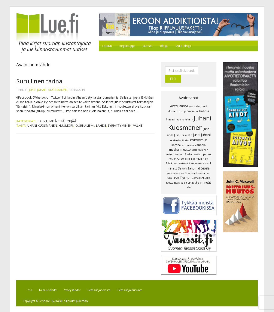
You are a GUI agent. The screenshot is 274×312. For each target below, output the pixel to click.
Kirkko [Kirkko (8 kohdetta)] (185, 132)
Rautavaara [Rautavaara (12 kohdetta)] (196, 155)
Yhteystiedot (73, 282)
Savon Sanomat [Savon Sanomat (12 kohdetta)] (189, 161)
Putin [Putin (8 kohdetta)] (199, 151)
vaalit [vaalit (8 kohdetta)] (184, 175)
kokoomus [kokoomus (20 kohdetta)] (198, 132)
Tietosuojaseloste (99, 282)
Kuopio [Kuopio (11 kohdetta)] (201, 137)
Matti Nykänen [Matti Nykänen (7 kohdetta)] (200, 142)
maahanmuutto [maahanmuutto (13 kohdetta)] (180, 142)
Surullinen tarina (39, 81)
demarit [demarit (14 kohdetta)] (201, 98)
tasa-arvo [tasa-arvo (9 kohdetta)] (173, 170)
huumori (66, 126)
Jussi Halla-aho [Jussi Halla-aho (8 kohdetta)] (183, 127)
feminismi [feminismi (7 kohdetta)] (192, 103)
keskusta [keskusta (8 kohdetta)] (175, 132)
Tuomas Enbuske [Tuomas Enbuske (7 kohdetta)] (200, 170)
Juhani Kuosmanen (42, 126)
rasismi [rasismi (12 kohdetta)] (183, 155)
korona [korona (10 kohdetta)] (176, 137)
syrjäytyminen (119, 126)
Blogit (42, 121)
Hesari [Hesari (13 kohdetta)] (170, 112)
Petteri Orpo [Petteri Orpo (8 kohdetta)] (176, 151)
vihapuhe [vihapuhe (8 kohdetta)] (193, 175)
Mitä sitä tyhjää (62, 121)
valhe (137, 126)
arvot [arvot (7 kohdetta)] (192, 98)
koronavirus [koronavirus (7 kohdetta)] (189, 137)
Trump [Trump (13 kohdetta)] (184, 170)
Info (29, 282)
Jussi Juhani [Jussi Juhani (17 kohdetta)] (202, 127)
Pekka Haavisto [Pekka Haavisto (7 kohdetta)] (193, 146)
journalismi (84, 126)
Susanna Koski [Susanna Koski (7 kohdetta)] (193, 165)
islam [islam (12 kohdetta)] (189, 112)
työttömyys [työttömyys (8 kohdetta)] (173, 175)
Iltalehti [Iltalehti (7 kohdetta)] (180, 111)
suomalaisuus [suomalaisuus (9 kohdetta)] (175, 165)
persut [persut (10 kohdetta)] (207, 146)
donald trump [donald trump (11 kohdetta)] (177, 103)
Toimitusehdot (48, 282)
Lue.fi (52, 27)
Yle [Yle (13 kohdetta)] (189, 179)
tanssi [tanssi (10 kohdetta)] (206, 165)
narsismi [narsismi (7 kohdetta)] (179, 146)
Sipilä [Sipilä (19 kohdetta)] (205, 160)
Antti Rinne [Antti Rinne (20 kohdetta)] (179, 98)
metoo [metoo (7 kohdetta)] (169, 146)
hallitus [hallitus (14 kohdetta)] (204, 103)
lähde (101, 126)
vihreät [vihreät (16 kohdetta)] (205, 174)
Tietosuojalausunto (130, 282)
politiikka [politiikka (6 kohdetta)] (190, 151)
